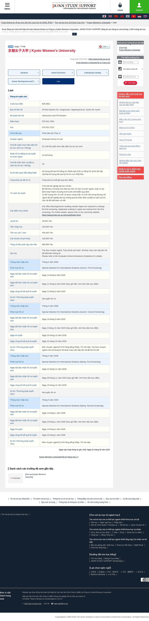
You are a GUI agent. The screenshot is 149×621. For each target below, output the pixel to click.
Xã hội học (124, 525)
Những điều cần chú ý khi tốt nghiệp (130, 161)
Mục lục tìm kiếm (112, 499)
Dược (122, 532)
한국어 (140, 572)
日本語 (93, 572)
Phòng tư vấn (125, 154)
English (102, 572)
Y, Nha (114, 532)
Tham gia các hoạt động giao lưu (129, 147)
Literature (24, 73)
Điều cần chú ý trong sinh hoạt (130, 120)
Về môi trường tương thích (97, 502)
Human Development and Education (26, 81)
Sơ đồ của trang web (131, 499)
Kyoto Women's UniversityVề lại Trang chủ (93, 63)
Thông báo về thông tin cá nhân (71, 502)
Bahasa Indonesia (98, 574)
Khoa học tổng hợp (98, 548)
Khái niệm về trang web (31, 603)
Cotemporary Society (92, 73)
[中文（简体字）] (116, 16)
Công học (94, 535)
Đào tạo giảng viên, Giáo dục (102, 545)
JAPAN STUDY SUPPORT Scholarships (107, 561)
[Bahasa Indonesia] (139, 16)
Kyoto (17, 46)
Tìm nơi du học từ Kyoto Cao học (14, 514)
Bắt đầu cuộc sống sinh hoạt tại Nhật (129, 112)
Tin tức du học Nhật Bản (20, 499)
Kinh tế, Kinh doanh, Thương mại (104, 525)
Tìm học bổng (125, 177)
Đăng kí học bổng (127, 128)
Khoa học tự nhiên (134, 532)
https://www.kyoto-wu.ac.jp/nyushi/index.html (61, 215)
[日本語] (104, 16)
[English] (110, 16)
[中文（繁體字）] (122, 16)
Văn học (94, 522)
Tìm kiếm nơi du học (41, 499)
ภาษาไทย (111, 574)
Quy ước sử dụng (48, 502)
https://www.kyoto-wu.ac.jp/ (99, 59)
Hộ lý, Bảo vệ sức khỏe (100, 532)
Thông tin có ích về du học (63, 499)
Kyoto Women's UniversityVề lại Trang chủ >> (59, 457)
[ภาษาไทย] (145, 16)
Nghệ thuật (138, 545)
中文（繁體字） (128, 572)
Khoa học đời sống (124, 545)
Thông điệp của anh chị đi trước (89, 499)
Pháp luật (118, 522)
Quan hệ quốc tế (137, 525)
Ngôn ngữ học (105, 522)
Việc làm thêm (125, 134)
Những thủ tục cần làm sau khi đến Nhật (129, 103)
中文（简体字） (113, 572)
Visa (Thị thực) (125, 140)
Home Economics (58, 73)
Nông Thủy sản (107, 535)
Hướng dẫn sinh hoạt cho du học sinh (130, 95)
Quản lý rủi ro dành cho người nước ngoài (130, 170)
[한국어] (127, 16)
